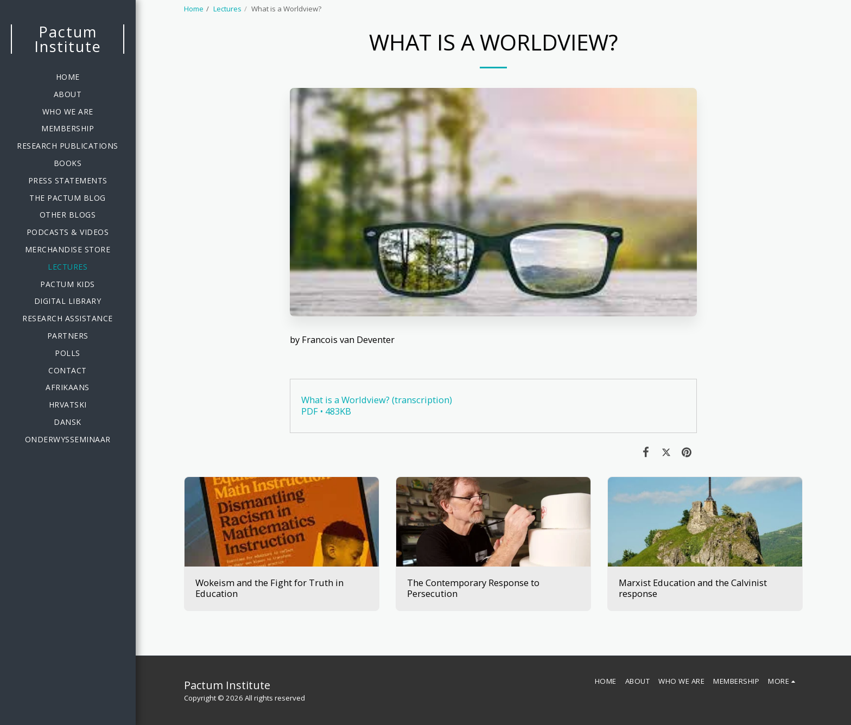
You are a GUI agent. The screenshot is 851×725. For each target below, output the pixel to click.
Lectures (227, 9)
